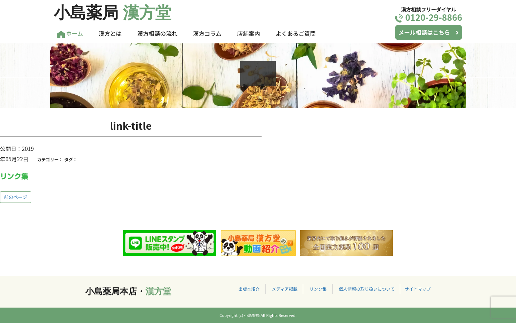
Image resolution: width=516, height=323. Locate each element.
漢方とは (110, 33)
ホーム (70, 33)
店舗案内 (248, 33)
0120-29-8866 (428, 17)
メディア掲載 (284, 289)
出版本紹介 (249, 289)
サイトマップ (418, 289)
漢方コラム (207, 33)
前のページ (15, 197)
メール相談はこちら (428, 32)
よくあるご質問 (296, 33)
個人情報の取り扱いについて (367, 289)
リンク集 (318, 289)
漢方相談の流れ (157, 33)
